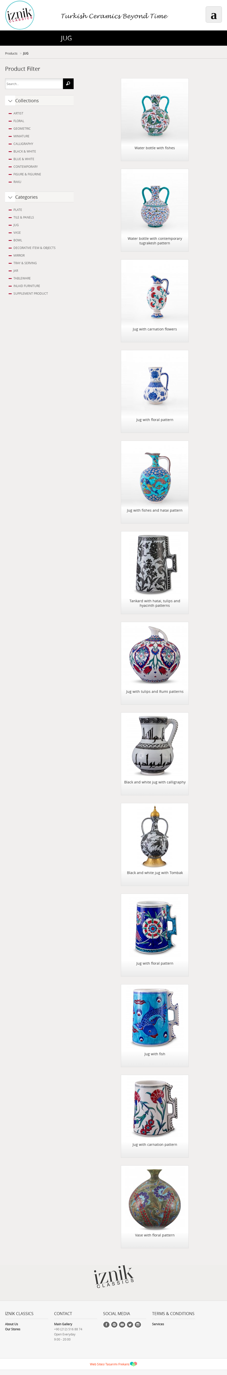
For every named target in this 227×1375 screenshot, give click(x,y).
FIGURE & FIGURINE (27, 174)
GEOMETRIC (22, 128)
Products (11, 53)
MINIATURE (21, 136)
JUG (25, 53)
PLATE (17, 210)
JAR (15, 271)
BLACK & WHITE (24, 151)
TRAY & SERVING (25, 263)
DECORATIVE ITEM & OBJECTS (34, 248)
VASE (17, 232)
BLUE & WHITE (23, 159)
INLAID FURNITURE (26, 286)
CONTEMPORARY (25, 166)
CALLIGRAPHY (23, 144)
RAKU (17, 182)
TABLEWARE (22, 278)
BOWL (17, 240)
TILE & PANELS (23, 217)
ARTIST (18, 113)
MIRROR (19, 255)
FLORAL (18, 121)
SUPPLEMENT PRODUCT (30, 293)
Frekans (123, 1364)
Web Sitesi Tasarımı (104, 1364)
